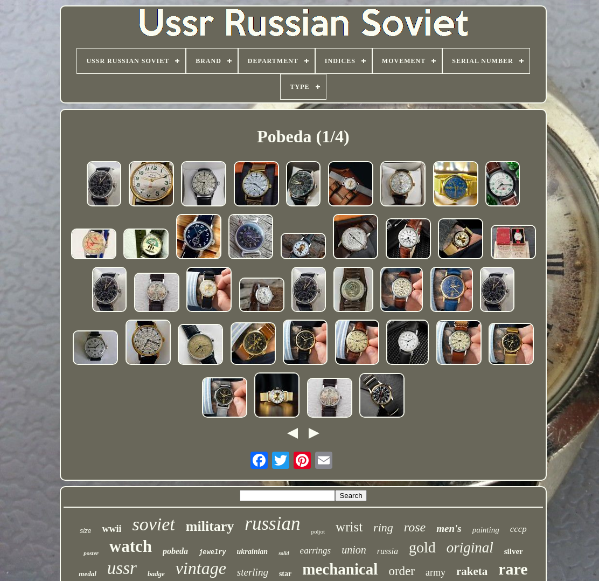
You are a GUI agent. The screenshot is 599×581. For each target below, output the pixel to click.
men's (448, 528)
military (210, 526)
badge (156, 574)
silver (513, 551)
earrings (315, 550)
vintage (201, 568)
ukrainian (252, 552)
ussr (122, 568)
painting (485, 529)
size (85, 531)
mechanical (340, 569)
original (470, 548)
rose (415, 527)
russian (272, 523)
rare (512, 569)
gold (422, 547)
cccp (518, 529)
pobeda (175, 551)
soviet (153, 524)
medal (87, 574)
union (354, 550)
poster (91, 553)
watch (130, 546)
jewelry (212, 552)
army (435, 572)
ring (383, 527)
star (285, 574)
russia (387, 551)
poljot (318, 531)
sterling (252, 572)
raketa (471, 571)
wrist (349, 527)
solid (283, 553)
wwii (111, 528)
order (401, 571)
